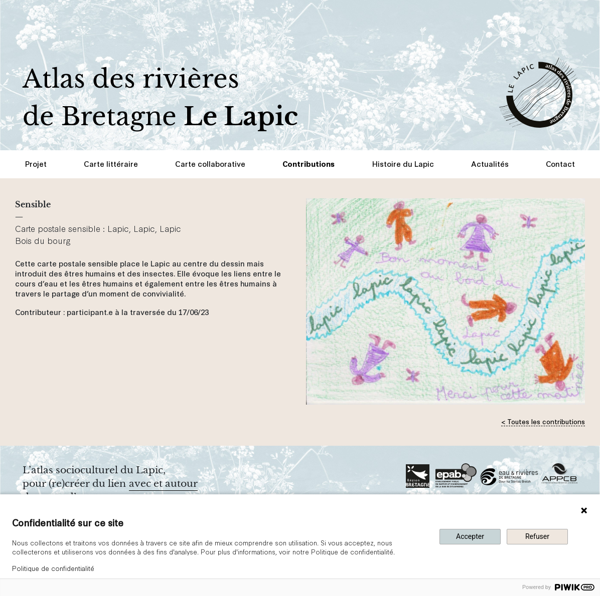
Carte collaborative (210, 163)
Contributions (308, 163)
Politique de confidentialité (53, 568)
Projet (36, 163)
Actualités (490, 163)
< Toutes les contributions (543, 421)
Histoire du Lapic (403, 163)
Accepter (470, 536)
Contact (560, 163)
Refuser (537, 536)
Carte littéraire (111, 163)
